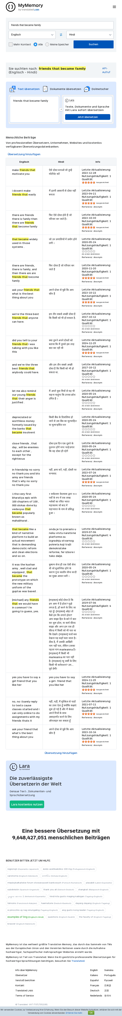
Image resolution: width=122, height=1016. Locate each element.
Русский (108, 980)
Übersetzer (21, 975)
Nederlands (96, 995)
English (94, 970)
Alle (38, 44)
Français (94, 985)
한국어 (107, 995)
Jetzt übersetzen (88, 116)
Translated (24, 990)
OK (91, 1012)
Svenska (108, 970)
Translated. (78, 961)
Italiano (94, 975)
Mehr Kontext (20, 44)
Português (110, 975)
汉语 (106, 990)
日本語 (107, 985)
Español (94, 980)
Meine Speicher (57, 44)
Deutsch (94, 990)
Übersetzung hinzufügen (24, 154)
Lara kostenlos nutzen (27, 804)
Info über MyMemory (26, 970)
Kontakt (19, 985)
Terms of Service (24, 995)
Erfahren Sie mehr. (74, 1013)
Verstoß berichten (25, 980)
